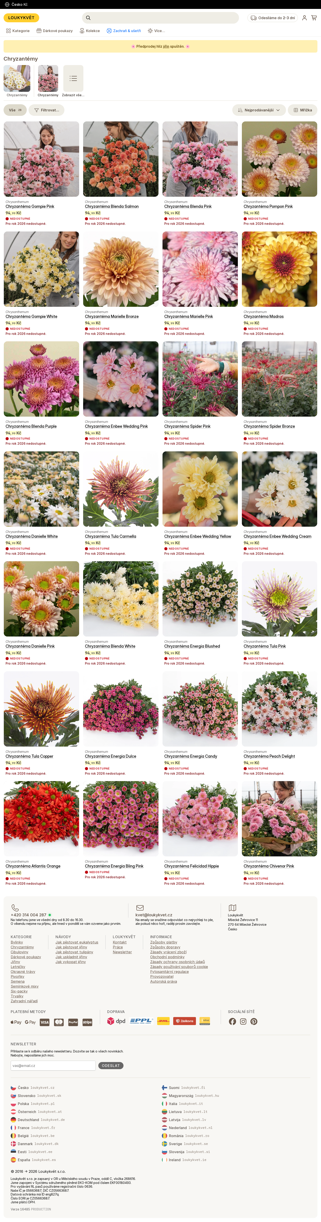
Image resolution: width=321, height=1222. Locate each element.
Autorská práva (163, 981)
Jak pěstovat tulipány (74, 952)
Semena (18, 981)
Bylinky (17, 942)
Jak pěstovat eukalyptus (77, 942)
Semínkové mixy (25, 986)
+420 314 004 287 (28, 915)
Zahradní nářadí (24, 1001)
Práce (118, 947)
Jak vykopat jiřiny (71, 962)
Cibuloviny (19, 952)
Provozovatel (161, 976)
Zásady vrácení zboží (168, 952)
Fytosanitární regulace (169, 971)
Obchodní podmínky (167, 957)
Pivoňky (17, 976)
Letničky (18, 966)
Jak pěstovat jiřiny (71, 947)
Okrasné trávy (23, 971)
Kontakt (120, 942)
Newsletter (122, 952)
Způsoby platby (163, 942)
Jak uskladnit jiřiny (71, 957)
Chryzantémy (21, 58)
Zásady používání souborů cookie (179, 966)
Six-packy (19, 991)
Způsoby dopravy (165, 947)
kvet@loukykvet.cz (154, 915)
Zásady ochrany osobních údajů (177, 962)
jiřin (166, 46)
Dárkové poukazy (26, 957)
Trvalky (17, 996)
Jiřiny (15, 962)
